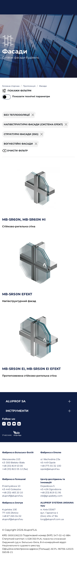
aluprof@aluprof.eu (12, 495)
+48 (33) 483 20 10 (12, 492)
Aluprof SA (15, 401)
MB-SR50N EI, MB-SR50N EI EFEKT (31, 369)
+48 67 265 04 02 (11, 516)
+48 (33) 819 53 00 (12, 465)
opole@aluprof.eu (50, 469)
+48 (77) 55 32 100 (50, 465)
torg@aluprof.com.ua (52, 519)
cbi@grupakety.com (51, 495)
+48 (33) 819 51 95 (50, 492)
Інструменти (17, 411)
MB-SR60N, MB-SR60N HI (24, 220)
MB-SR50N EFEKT (17, 294)
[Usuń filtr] (33, 115)
